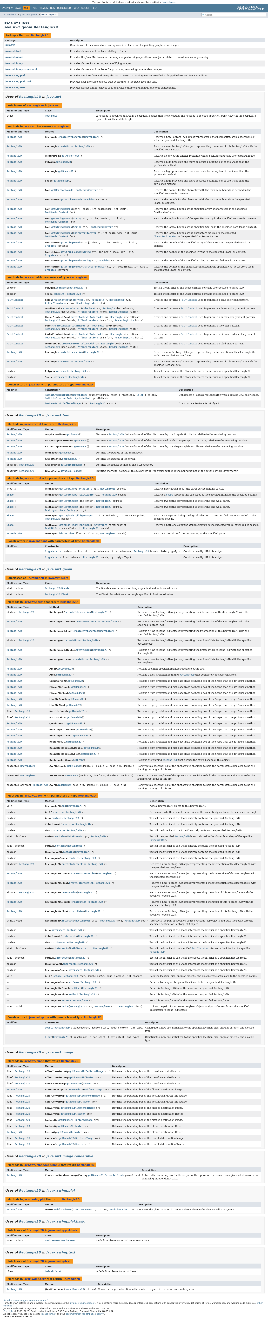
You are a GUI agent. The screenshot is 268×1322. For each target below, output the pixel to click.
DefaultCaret (53, 1271)
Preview (43, 8)
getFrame (78, 760)
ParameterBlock (114, 1175)
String (77, 218)
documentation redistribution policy (84, 1314)
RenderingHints (86, 303)
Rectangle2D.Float (56, 594)
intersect (68, 920)
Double (49, 1027)
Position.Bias (119, 1209)
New (52, 8)
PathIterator (75, 836)
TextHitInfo (84, 488)
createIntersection (70, 137)
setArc (57, 976)
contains (61, 287)
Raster (90, 1077)
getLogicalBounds (71, 464)
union (65, 1006)
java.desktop (9, 14)
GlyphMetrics (53, 551)
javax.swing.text (15, 87)
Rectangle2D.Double (57, 588)
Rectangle (51, 115)
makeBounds (74, 766)
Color (140, 394)
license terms (168, 2)
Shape (10, 494)
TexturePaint (53, 403)
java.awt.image (14, 63)
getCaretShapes (68, 500)
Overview (7, 8)
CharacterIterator (84, 233)
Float (48, 1037)
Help (94, 8)
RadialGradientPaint (58, 394)
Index (76, 8)
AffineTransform (55, 303)
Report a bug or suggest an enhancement (25, 1300)
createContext (61, 299)
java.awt (10, 45)
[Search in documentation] (234, 15)
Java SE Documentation (82, 1303)
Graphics (89, 199)
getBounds (72, 434)
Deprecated (64, 8)
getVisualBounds (71, 471)
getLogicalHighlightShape (75, 515)
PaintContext (15, 299)
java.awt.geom (28, 14)
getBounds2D (63, 162)
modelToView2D (62, 1209)
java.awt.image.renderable (21, 69)
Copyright (8, 1311)
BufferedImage (72, 403)
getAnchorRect (70, 155)
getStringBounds (61, 209)
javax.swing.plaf (15, 75)
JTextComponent (82, 1209)
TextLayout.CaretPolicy (60, 510)
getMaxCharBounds (62, 190)
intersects (62, 371)
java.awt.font (13, 51)
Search (85, 8)
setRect (76, 988)
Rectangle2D (49, 14)
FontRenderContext (86, 190)
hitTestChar (66, 533)
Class (18, 8)
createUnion (65, 146)
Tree (34, 8)
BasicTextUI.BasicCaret (60, 1240)
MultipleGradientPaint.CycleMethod (67, 398)
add (64, 806)
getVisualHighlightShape (75, 525)
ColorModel (78, 299)
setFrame (74, 982)
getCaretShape (68, 494)
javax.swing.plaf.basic (18, 81)
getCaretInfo (67, 488)
